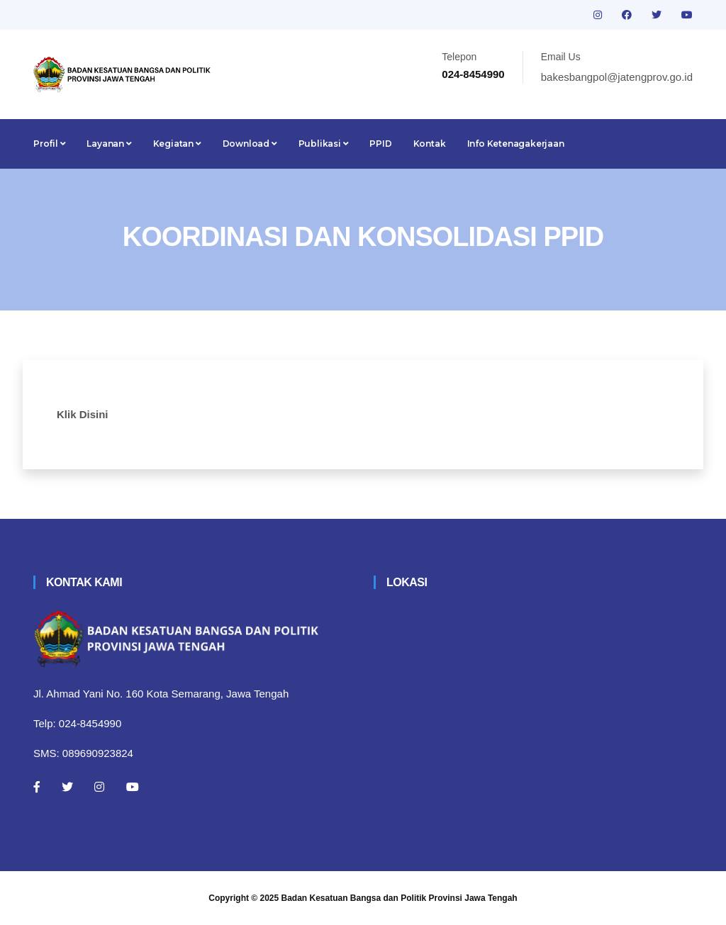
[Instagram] (99, 787)
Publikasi (323, 143)
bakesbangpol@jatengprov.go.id (617, 77)
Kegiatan (177, 143)
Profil (49, 143)
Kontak (429, 143)
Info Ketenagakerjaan (515, 143)
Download (250, 143)
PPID (380, 143)
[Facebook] (37, 787)
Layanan (108, 143)
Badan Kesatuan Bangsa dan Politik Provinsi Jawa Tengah (399, 898)
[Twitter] (67, 787)
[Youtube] (132, 787)
